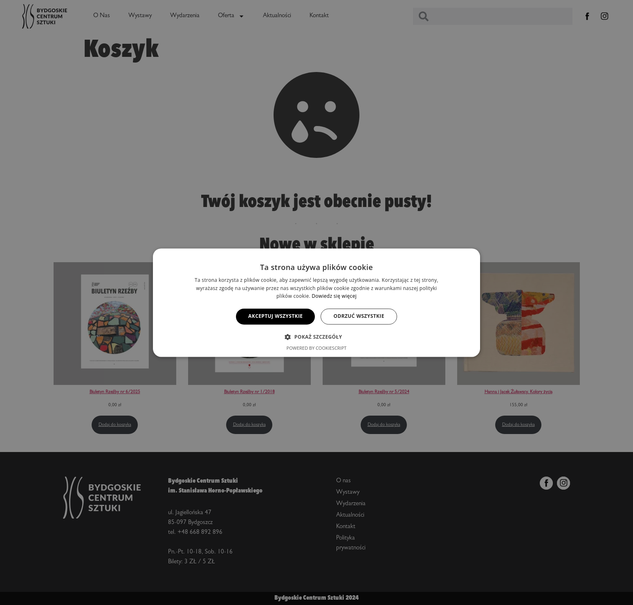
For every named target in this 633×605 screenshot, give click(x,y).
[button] (316, 337)
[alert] (316, 302)
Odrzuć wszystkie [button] (358, 316)
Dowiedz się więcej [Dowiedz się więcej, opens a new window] (334, 296)
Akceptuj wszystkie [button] (275, 316)
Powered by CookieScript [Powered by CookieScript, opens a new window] (317, 348)
